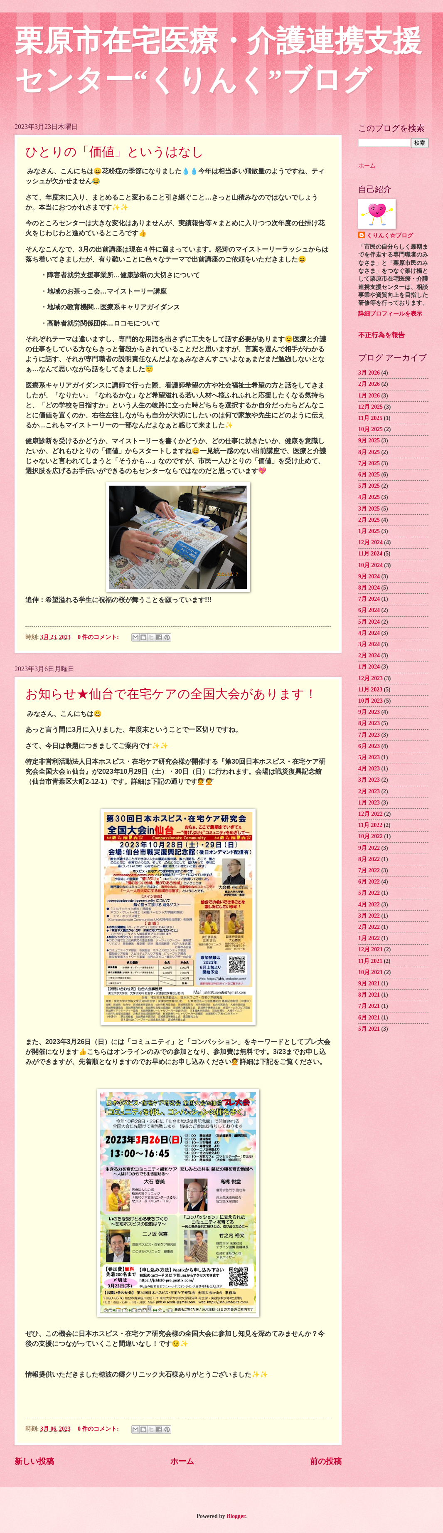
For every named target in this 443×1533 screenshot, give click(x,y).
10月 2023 (370, 701)
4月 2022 (369, 904)
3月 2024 (369, 644)
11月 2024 (370, 553)
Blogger (235, 1516)
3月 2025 (369, 509)
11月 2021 (370, 961)
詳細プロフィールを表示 (390, 314)
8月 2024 (369, 588)
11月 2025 (370, 418)
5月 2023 (369, 757)
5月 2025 (369, 486)
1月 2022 (369, 938)
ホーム (182, 1461)
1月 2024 (369, 667)
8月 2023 (369, 723)
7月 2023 (369, 735)
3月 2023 (369, 780)
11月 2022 (370, 825)
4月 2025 (369, 497)
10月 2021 (370, 972)
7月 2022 (369, 870)
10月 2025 (370, 429)
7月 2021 (369, 1006)
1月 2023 (369, 803)
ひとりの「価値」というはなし (114, 151)
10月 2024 (370, 565)
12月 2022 (370, 814)
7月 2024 (369, 599)
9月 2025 (369, 440)
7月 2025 (369, 463)
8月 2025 (369, 452)
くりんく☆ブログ (390, 235)
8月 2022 (369, 859)
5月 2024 (369, 622)
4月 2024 (369, 633)
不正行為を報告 (381, 334)
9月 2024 (369, 576)
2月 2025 (369, 520)
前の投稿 (326, 1461)
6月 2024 (369, 610)
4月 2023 (369, 768)
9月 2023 (369, 712)
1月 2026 (369, 396)
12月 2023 (370, 678)
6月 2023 (369, 746)
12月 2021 (370, 949)
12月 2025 (370, 407)
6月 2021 (369, 1018)
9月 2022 (369, 848)
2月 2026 (369, 384)
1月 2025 (369, 531)
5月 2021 (369, 1029)
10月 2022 (370, 836)
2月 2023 (369, 791)
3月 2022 (369, 916)
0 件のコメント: (99, 637)
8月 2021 (369, 995)
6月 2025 (369, 475)
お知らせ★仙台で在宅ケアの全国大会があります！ (171, 694)
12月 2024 (370, 542)
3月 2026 (369, 373)
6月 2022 (369, 882)
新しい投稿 (34, 1461)
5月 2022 (369, 893)
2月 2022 (369, 927)
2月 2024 (369, 655)
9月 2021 (369, 983)
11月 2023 (370, 689)
